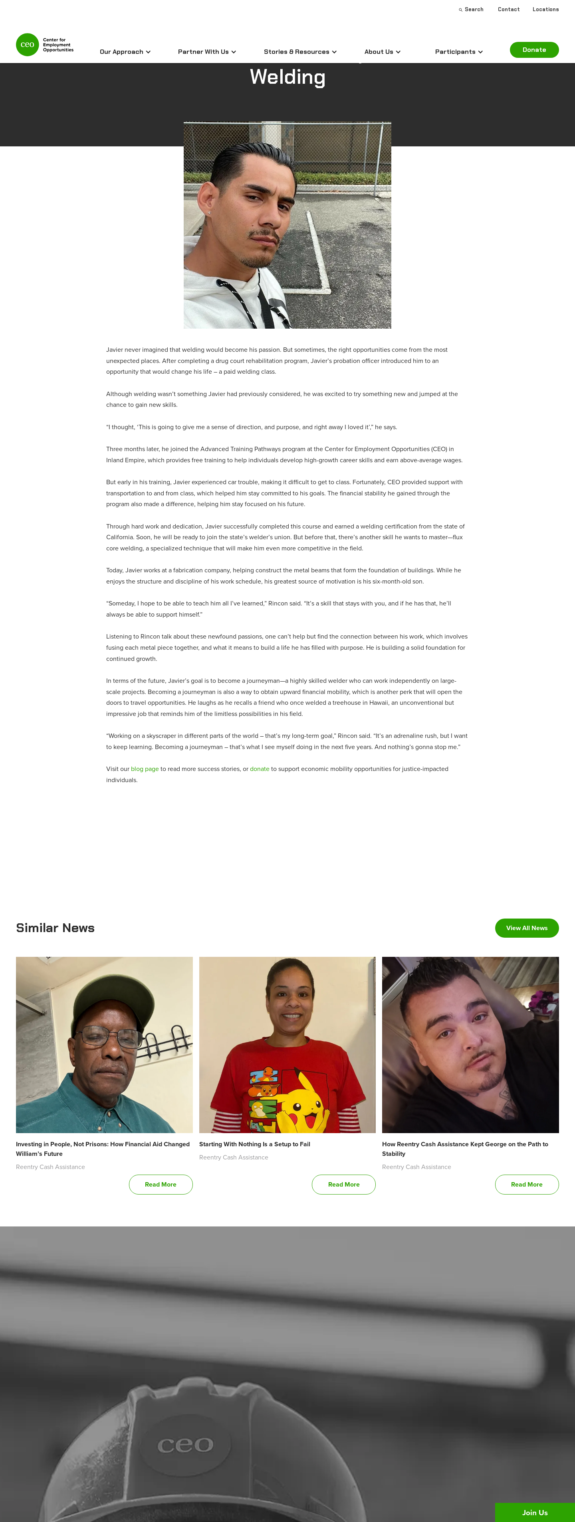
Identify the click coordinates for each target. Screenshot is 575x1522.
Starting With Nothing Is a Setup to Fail (254, 1144)
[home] (44, 48)
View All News (527, 928)
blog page (145, 768)
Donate (534, 49)
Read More (160, 1184)
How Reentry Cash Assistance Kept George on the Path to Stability (465, 1149)
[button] (125, 52)
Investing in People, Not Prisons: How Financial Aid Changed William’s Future (103, 1149)
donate (260, 768)
